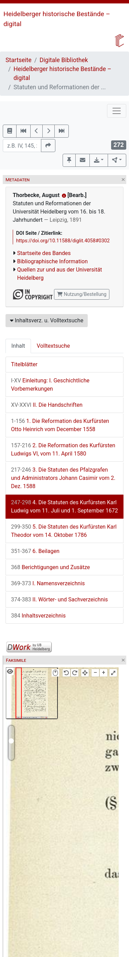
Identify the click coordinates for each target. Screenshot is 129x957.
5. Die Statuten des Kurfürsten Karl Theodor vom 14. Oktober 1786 (64, 530)
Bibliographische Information (52, 261)
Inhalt (18, 346)
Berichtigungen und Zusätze (50, 567)
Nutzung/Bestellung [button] (81, 294)
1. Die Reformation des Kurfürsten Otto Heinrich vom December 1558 (60, 425)
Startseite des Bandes (44, 253)
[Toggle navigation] (116, 111)
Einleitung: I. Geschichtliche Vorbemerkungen (50, 384)
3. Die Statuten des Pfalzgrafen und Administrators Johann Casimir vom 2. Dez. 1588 (63, 477)
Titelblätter (24, 364)
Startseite (19, 60)
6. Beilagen (35, 551)
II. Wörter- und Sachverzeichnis (59, 599)
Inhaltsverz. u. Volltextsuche (46, 320)
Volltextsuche (53, 346)
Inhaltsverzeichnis (38, 615)
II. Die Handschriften (47, 405)
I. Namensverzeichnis (48, 583)
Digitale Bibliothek (64, 60)
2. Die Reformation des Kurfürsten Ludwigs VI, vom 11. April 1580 (63, 449)
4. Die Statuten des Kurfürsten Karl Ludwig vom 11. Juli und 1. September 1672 (64, 506)
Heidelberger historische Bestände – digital (62, 73)
